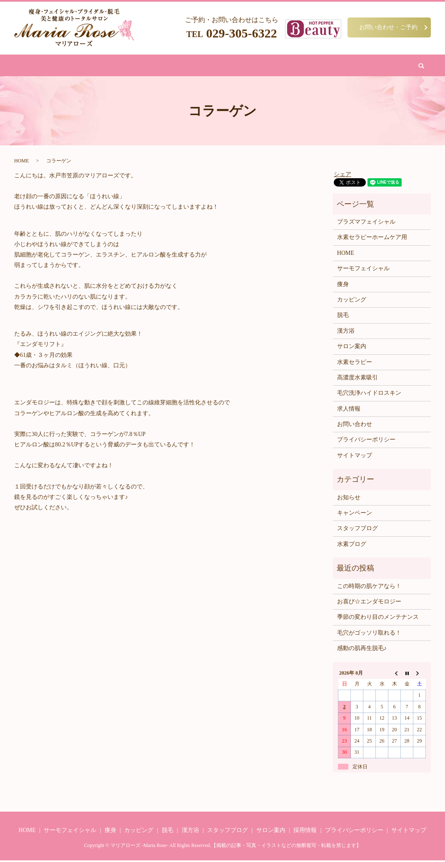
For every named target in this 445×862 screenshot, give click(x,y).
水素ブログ (351, 546)
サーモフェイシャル (363, 270)
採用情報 (305, 832)
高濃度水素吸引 (357, 379)
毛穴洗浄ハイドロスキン (369, 394)
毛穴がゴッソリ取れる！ (369, 634)
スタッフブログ (357, 530)
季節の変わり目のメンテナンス (378, 618)
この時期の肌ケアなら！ (369, 587)
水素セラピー (354, 363)
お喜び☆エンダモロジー (369, 603)
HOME (90, 66)
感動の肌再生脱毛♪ (362, 650)
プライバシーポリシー (366, 441)
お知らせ (348, 499)
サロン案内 (291, 66)
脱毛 (173, 66)
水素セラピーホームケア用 (372, 239)
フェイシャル (142, 66)
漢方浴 (195, 66)
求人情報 (348, 410)
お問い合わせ (330, 66)
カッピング (225, 66)
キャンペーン (354, 514)
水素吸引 (258, 66)
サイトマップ (354, 457)
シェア (342, 175)
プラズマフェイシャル (366, 223)
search (361, 66)
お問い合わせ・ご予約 (388, 27)
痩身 (112, 66)
